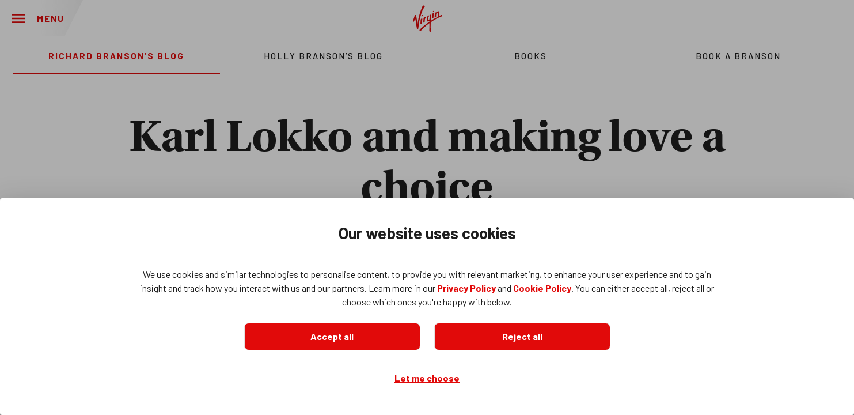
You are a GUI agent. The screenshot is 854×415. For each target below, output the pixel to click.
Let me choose (427, 377)
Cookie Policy (542, 287)
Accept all (332, 336)
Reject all (522, 336)
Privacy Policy (466, 287)
